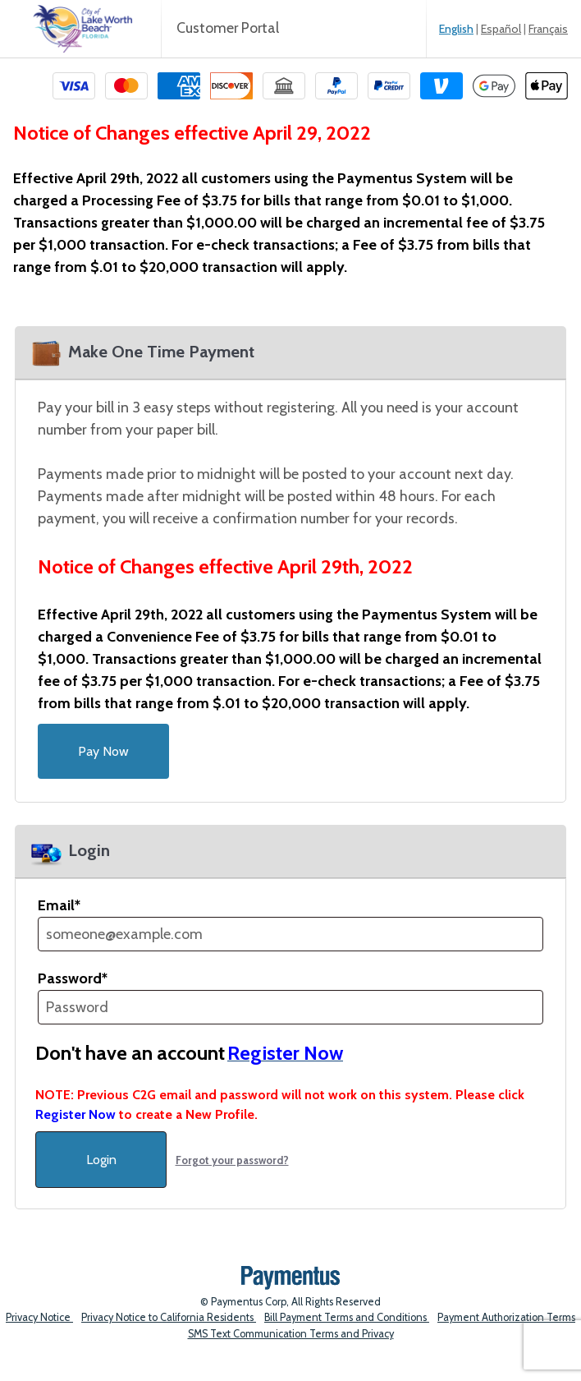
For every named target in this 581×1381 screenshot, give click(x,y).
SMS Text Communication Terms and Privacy (291, 1334)
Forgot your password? (232, 1160)
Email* (59, 905)
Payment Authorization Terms (506, 1317)
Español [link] (501, 28)
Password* (73, 978)
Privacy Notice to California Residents (168, 1317)
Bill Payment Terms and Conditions (346, 1317)
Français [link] (548, 28)
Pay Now (103, 751)
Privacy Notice (39, 1317)
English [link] (456, 28)
